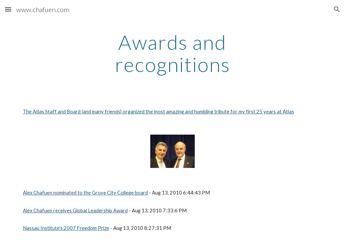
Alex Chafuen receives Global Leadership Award (75, 210)
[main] (172, 53)
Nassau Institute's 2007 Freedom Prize (66, 228)
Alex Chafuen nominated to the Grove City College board (85, 193)
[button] (8, 9)
